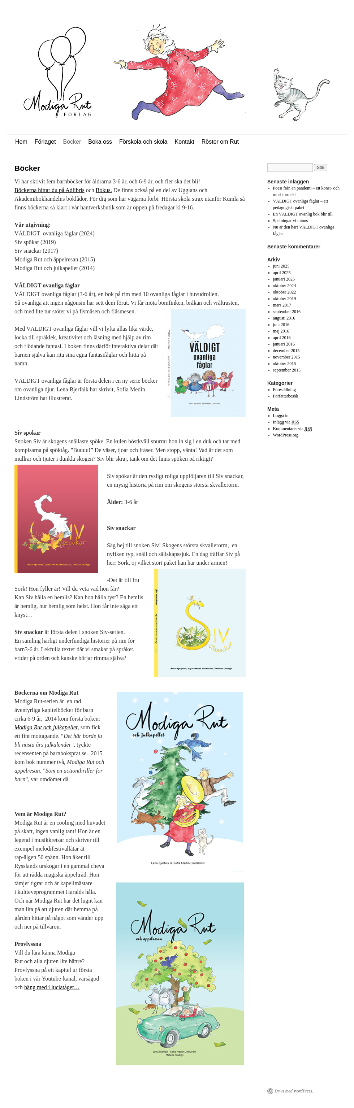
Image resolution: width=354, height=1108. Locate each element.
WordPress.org (285, 435)
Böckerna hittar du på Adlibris (49, 190)
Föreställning (284, 389)
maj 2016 (281, 331)
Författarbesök (285, 396)
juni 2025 (281, 266)
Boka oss (100, 142)
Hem (21, 142)
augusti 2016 (284, 318)
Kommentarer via (292, 428)
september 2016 (287, 311)
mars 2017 (282, 305)
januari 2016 (284, 344)
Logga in (281, 415)
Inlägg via (286, 422)
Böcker (72, 142)
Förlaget (45, 142)
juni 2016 (281, 324)
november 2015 (286, 357)
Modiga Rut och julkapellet (46, 727)
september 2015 (287, 370)
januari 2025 (284, 279)
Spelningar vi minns (290, 220)
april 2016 (282, 337)
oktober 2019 (284, 298)
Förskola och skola (143, 142)
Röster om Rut (220, 142)
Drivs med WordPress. (294, 1091)
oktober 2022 (284, 292)
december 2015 (286, 350)
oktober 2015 (284, 363)
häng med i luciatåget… (51, 987)
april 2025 (282, 272)
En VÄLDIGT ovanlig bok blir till (303, 214)
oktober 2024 (284, 285)
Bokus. (104, 190)
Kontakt (184, 142)
